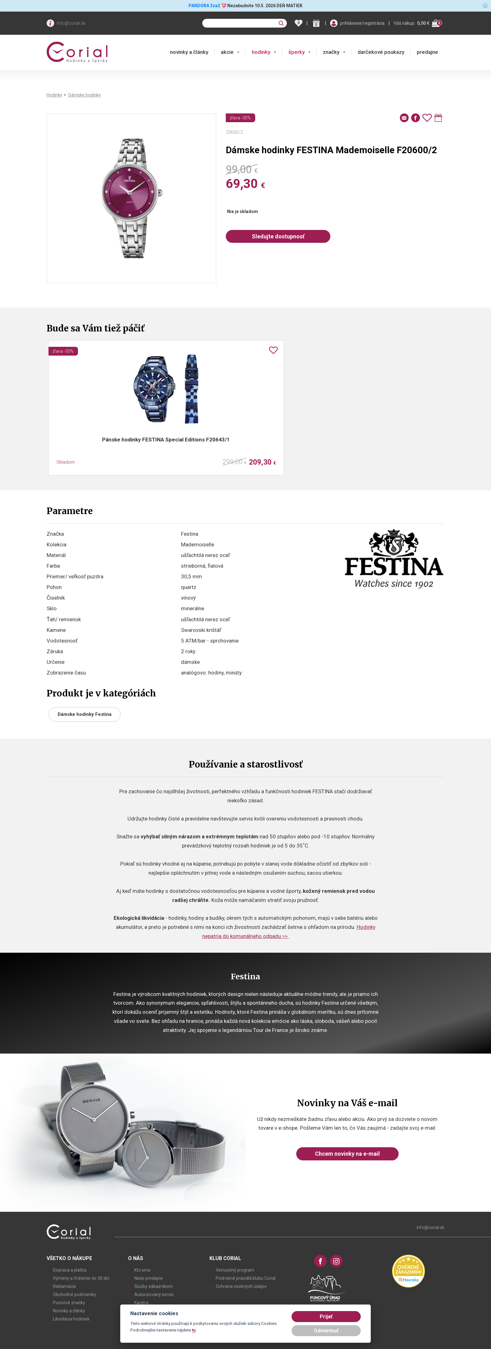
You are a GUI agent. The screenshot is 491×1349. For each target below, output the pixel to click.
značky (331, 52)
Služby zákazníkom (153, 1286)
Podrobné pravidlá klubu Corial (246, 1278)
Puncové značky (69, 1302)
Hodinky (54, 94)
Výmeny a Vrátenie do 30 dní (81, 1278)
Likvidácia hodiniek (71, 1318)
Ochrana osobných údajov (241, 1286)
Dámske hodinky (84, 94)
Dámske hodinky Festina (84, 714)
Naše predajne (148, 1278)
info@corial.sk (71, 23)
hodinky (261, 52)
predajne (427, 52)
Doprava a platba (69, 1270)
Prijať (326, 1317)
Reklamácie (64, 1286)
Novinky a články (69, 1310)
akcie (227, 52)
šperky (296, 52)
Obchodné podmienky (74, 1294)
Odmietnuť (326, 1331)
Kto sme (142, 1270)
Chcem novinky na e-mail (347, 1153)
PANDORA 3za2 (204, 5)
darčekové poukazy (381, 52)
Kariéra (141, 1302)
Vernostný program (235, 1270)
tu (194, 1329)
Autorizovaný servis (153, 1294)
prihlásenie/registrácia (362, 23)
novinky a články (189, 52)
